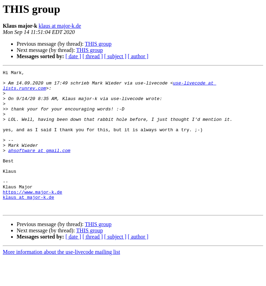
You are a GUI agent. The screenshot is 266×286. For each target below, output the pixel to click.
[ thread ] (92, 56)
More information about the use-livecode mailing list (61, 280)
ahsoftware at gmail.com (39, 167)
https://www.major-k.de (32, 217)
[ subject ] (115, 56)
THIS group (98, 44)
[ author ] (138, 56)
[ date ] (73, 56)
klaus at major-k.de (59, 26)
